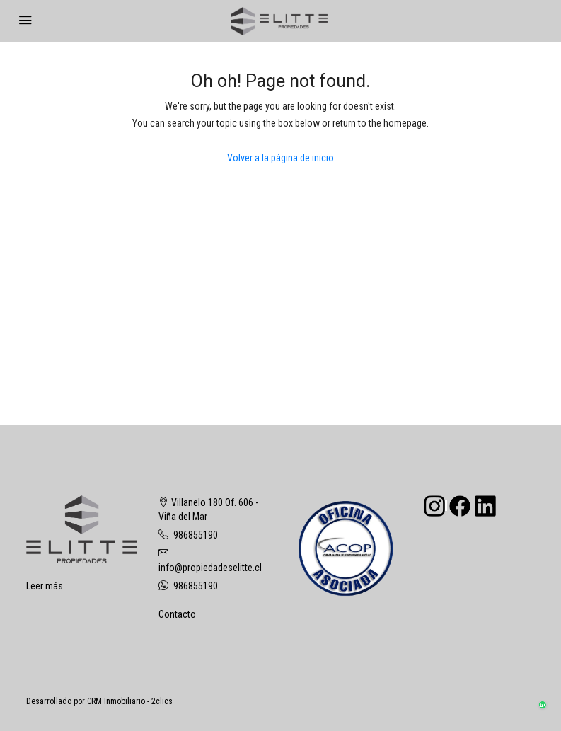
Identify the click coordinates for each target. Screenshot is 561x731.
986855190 (195, 535)
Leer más (44, 586)
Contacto (177, 614)
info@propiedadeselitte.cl (210, 567)
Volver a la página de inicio (280, 157)
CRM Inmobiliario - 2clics (130, 701)
